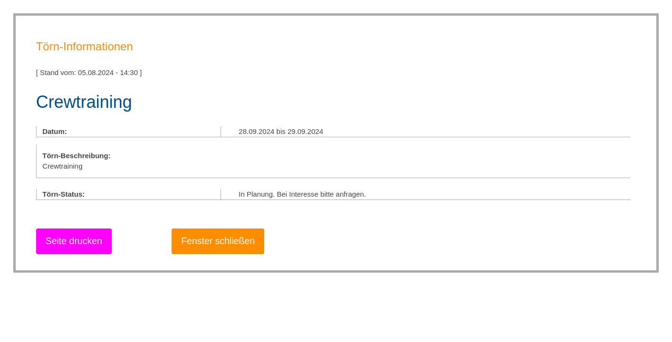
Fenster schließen (218, 241)
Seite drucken (74, 241)
